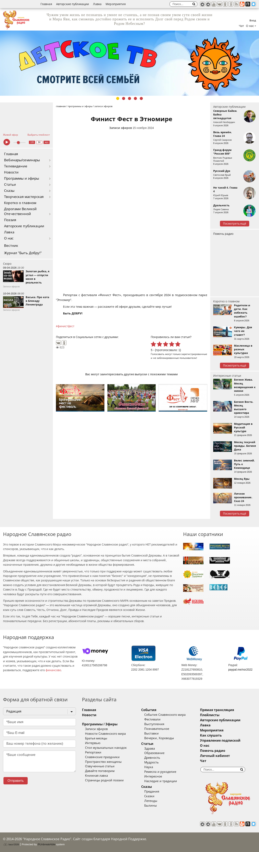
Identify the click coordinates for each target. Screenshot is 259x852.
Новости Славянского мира (105, 733)
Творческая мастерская (24, 197)
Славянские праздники (102, 757)
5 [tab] (141, 98)
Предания (151, 791)
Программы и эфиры (21, 178)
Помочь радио (223, 233)
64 (39, 142)
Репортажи (93, 752)
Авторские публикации (72, 4)
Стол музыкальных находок (106, 747)
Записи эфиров (120, 128)
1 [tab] (117, 98)
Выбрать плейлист (38, 134)
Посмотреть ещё (234, 223)
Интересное (153, 776)
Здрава (149, 748)
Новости (11, 172)
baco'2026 (11, 844)
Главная (46, 4)
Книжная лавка (96, 775)
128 (32, 142)
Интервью (92, 743)
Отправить (16, 780)
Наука (148, 767)
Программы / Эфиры (100, 724)
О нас (9, 238)
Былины (150, 805)
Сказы (9, 191)
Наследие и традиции (160, 781)
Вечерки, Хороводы (159, 738)
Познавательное (156, 728)
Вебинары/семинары (22, 160)
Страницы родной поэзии (104, 780)
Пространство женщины (103, 761)
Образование (154, 753)
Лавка (97, 4)
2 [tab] (123, 98)
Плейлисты (210, 715)
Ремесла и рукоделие (160, 771)
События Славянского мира (164, 714)
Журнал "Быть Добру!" (23, 253)
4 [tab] (135, 98)
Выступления (154, 724)
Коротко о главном (20, 203)
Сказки (149, 796)
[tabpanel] (129, 63)
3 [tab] (129, 98)
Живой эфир (10, 134)
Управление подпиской (220, 740)
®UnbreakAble (46, 844)
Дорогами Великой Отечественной (20, 211)
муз (46, 142)
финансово (53, 670)
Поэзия (10, 220)
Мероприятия (116, 4)
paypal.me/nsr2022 (240, 669)
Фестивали (152, 719)
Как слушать (211, 735)
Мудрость (151, 762)
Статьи (10, 185)
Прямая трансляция (217, 710)
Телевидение (15, 166)
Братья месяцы (96, 738)
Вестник (11, 246)
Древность (152, 757)
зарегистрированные (194, 354)
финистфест (66, 326)
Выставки (151, 733)
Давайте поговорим (100, 771)
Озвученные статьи (100, 766)
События (148, 710)
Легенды (150, 801)
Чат (241, 25)
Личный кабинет (215, 756)
